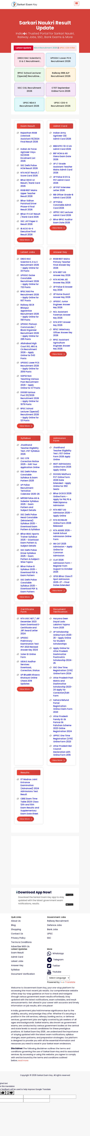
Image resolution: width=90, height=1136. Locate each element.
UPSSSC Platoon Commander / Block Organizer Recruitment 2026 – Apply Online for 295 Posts (30, 331)
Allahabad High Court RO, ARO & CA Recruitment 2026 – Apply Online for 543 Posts (29, 351)
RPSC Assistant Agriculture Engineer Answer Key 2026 (61, 344)
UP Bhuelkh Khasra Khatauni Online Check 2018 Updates (30, 679)
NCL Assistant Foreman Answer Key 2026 (62, 314)
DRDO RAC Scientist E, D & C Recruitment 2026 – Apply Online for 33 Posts (30, 264)
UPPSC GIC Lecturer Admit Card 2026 (63, 214)
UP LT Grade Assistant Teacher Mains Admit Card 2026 (62, 168)
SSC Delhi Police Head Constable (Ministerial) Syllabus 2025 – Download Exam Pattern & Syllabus (30, 522)
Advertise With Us (20, 946)
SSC (49, 937)
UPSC (50, 933)
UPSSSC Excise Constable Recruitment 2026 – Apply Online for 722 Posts (30, 281)
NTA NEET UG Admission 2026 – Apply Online (62, 512)
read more (23, 1060)
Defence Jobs (54, 925)
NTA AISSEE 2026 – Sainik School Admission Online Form (62, 535)
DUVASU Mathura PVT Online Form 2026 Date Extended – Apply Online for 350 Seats (62, 482)
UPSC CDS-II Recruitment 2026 (70, 47)
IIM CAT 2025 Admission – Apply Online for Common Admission (63, 549)
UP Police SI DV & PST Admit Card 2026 (61, 180)
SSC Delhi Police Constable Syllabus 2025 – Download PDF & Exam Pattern (29, 585)
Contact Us (17, 933)
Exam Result (17, 952)
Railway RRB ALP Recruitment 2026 (60, 74)
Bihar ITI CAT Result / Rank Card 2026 (30, 215)
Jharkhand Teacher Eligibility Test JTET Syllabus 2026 (30, 449)
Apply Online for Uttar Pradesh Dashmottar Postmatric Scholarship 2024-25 (62, 656)
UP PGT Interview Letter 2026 (61, 189)
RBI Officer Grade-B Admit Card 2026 (63, 196)
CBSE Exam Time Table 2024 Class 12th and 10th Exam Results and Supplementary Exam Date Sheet (30, 806)
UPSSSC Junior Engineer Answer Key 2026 (61, 304)
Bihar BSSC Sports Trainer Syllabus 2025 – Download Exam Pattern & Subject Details (30, 539)
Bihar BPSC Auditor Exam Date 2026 (63, 221)
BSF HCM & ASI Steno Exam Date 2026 (62, 156)
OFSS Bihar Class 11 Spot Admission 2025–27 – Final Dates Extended (62, 581)
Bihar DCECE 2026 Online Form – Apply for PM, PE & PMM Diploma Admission (62, 499)
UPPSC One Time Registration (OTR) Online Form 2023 (63, 738)
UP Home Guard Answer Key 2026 (62, 296)
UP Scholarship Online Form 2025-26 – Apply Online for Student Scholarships (62, 637)
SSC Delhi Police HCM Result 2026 (29, 167)
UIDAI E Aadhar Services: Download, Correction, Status (30, 666)
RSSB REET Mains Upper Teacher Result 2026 (29, 193)
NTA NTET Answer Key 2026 (62, 324)
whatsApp (55, 953)
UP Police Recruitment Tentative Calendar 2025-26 (30, 489)
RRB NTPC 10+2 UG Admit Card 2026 (62, 148)
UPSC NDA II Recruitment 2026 (39, 47)
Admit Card (17, 957)
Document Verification (23, 974)
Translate (67, 982)
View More (26, 239)
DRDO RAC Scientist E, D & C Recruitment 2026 (29, 61)
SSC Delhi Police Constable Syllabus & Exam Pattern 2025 (29, 476)
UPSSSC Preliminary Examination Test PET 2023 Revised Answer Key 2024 (30, 643)
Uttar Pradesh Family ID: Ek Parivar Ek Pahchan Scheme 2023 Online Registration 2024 (62, 724)
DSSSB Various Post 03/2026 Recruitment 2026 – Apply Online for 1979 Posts (30, 398)
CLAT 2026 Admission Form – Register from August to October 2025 (63, 565)
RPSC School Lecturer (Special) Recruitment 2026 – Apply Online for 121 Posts (30, 414)
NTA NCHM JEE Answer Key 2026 (62, 281)
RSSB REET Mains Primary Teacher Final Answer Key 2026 (61, 263)
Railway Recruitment (58, 920)
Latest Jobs (17, 961)
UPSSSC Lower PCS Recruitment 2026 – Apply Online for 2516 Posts (30, 367)
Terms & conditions (21, 942)
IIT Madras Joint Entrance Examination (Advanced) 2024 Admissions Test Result (30, 787)
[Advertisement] (45, 859)
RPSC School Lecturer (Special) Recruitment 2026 (29, 76)
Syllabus (15, 969)
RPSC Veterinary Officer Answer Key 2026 (62, 332)
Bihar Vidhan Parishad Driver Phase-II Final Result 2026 (29, 205)
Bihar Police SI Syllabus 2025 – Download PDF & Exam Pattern (29, 571)
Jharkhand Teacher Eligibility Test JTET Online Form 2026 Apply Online (62, 453)
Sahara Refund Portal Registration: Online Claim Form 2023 (63, 706)
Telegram (55, 959)
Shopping (16, 929)
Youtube (54, 972)
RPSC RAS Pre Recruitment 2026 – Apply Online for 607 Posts (30, 296)
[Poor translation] (9, 1093)
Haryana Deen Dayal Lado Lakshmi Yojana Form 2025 (61, 623)
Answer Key (17, 965)
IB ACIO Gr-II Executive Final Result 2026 (28, 231)
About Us (16, 920)
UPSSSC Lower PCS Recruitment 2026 (60, 60)
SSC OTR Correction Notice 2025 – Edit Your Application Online (30, 463)
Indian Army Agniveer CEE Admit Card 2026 (62, 135)
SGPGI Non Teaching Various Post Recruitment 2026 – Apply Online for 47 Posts (30, 382)
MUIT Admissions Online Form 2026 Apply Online (62, 466)
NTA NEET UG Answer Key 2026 (62, 274)
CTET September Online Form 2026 (60, 89)
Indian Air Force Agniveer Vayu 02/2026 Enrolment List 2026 (29, 155)
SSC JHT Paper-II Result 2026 (29, 223)
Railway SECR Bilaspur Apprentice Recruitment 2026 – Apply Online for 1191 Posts (30, 312)
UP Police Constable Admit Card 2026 (62, 205)
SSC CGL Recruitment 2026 (29, 89)
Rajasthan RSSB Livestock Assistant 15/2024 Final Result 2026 (30, 137)
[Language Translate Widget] (58, 977)
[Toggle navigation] (76, 3)
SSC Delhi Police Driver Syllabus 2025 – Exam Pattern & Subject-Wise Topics (30, 556)
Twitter (53, 965)
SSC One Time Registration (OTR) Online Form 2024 (63, 670)
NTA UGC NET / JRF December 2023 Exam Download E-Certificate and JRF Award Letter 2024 (30, 626)
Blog (13, 925)
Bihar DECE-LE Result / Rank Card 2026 (30, 183)
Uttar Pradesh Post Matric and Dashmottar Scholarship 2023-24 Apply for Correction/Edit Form (63, 686)
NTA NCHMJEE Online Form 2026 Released (62, 523)
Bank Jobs (52, 929)
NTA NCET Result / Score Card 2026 (30, 174)
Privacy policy (18, 937)
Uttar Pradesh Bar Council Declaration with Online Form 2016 (62, 750)
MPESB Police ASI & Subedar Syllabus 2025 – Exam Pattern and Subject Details (30, 504)
